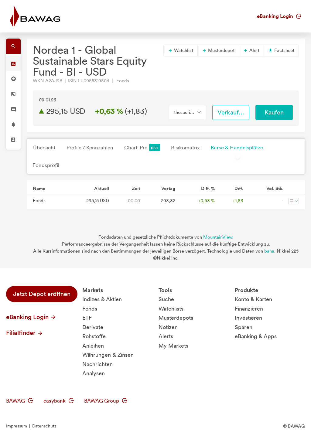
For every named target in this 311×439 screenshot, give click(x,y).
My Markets (173, 345)
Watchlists (171, 308)
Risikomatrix (185, 148)
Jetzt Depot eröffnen (41, 294)
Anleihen (93, 345)
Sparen (243, 327)
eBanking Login (279, 16)
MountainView (217, 237)
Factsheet (281, 50)
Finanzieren (249, 308)
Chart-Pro (142, 147)
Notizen (168, 327)
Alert (251, 50)
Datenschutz (44, 426)
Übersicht (44, 148)
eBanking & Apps (256, 336)
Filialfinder (24, 332)
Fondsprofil (45, 165)
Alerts (166, 336)
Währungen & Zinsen (108, 355)
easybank (58, 401)
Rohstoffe (94, 336)
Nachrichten (97, 364)
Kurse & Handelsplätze (237, 148)
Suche (166, 299)
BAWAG (19, 401)
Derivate (92, 327)
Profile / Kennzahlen (90, 148)
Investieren (248, 318)
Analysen (93, 373)
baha (269, 251)
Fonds (89, 308)
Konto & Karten (253, 299)
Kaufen (274, 112)
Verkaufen (231, 112)
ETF (87, 318)
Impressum (16, 426)
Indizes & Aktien (102, 299)
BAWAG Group (105, 401)
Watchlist (180, 50)
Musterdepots (176, 318)
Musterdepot (218, 50)
